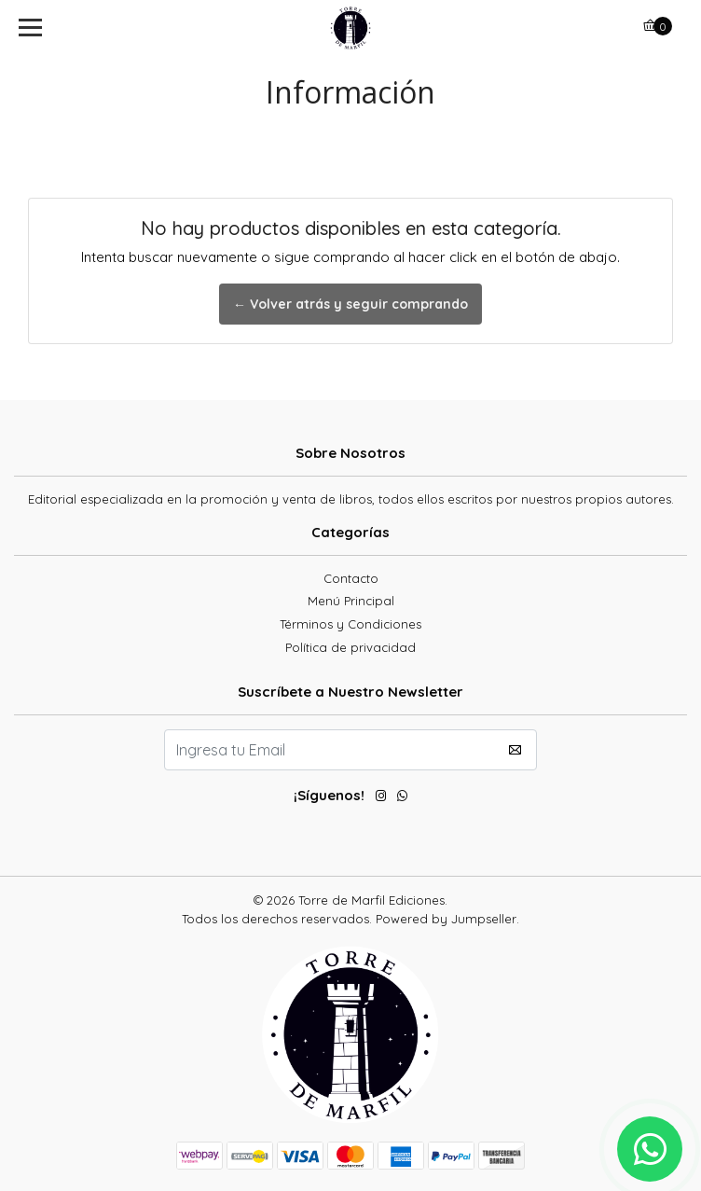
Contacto (350, 578)
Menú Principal (351, 600)
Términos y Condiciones (350, 623)
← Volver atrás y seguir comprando (350, 304)
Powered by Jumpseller (446, 918)
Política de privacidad (350, 647)
